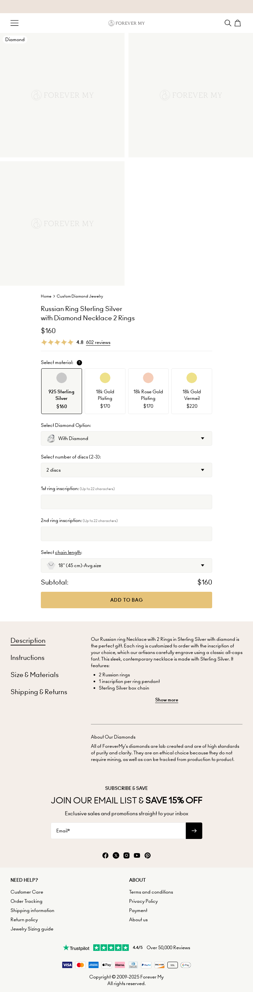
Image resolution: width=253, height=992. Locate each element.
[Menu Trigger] (14, 23)
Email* (63, 831)
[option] (61, 391)
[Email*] (118, 831)
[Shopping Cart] (238, 23)
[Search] (228, 23)
